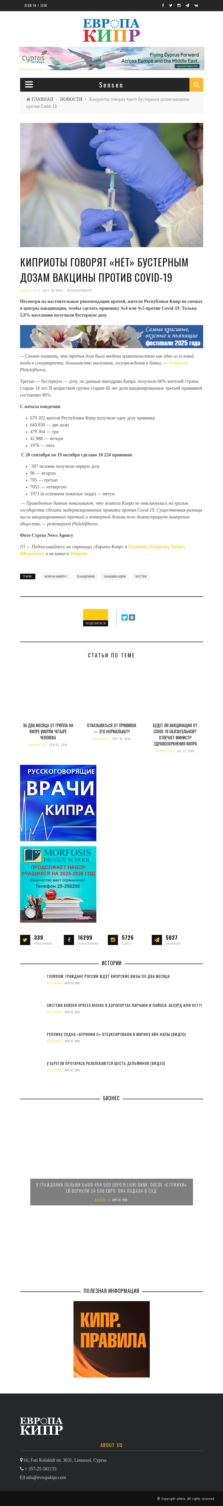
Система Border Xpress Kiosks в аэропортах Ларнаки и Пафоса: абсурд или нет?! (124, 1005)
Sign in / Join (35, 5)
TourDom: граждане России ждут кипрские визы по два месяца (108, 976)
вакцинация (115, 576)
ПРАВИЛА (101, 739)
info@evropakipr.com (46, 1477)
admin (180, 1498)
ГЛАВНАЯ (42, 99)
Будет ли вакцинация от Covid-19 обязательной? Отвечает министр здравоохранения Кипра (175, 734)
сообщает (178, 362)
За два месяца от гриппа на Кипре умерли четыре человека (48, 731)
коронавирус (56, 576)
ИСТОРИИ (54, 983)
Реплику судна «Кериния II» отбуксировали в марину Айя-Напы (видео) (116, 1034)
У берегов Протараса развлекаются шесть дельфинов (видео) (106, 1063)
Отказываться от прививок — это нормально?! (111, 728)
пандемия (86, 576)
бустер (141, 576)
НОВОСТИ (71, 99)
